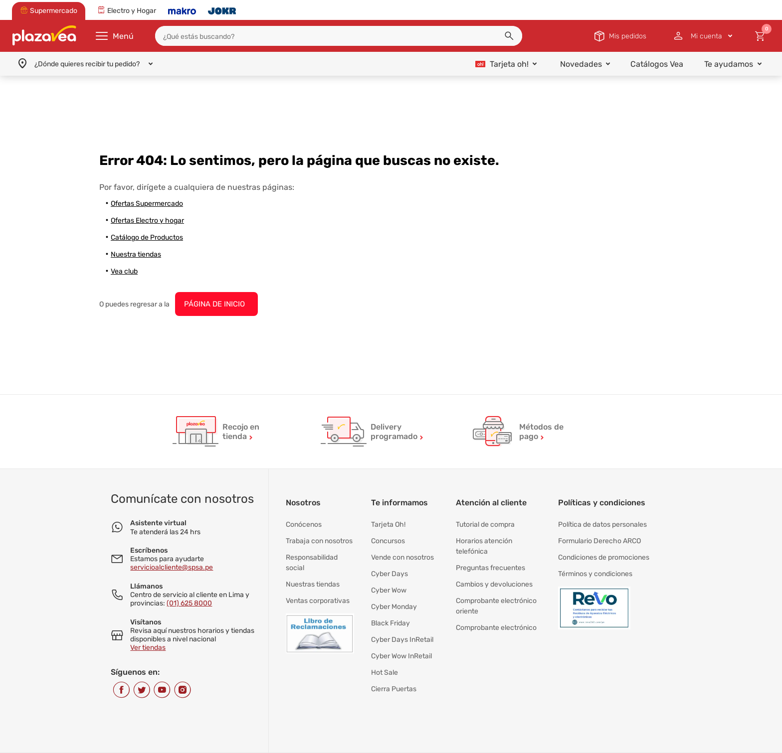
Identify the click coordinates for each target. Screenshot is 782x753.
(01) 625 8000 (189, 603)
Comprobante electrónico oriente (496, 599)
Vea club (124, 271)
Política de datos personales (602, 524)
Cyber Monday (394, 599)
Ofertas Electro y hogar (147, 220)
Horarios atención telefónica (484, 544)
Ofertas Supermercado (147, 203)
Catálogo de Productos (147, 237)
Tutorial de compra (485, 524)
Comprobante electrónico (496, 618)
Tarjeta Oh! (388, 524)
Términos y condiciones (595, 569)
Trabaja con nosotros (319, 539)
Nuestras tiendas (313, 579)
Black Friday (390, 613)
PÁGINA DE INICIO (214, 304)
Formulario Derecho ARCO (599, 539)
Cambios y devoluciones (494, 579)
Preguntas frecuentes (490, 564)
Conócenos (304, 524)
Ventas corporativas (318, 594)
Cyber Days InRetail (402, 628)
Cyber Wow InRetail (401, 643)
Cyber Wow (388, 584)
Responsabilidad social (312, 559)
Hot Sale (384, 658)
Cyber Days (389, 569)
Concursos (388, 539)
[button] (509, 36)
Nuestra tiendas (136, 254)
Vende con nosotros (402, 554)
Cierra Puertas (393, 673)
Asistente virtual (158, 523)
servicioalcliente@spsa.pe (171, 567)
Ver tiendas (148, 647)
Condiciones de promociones (603, 554)
